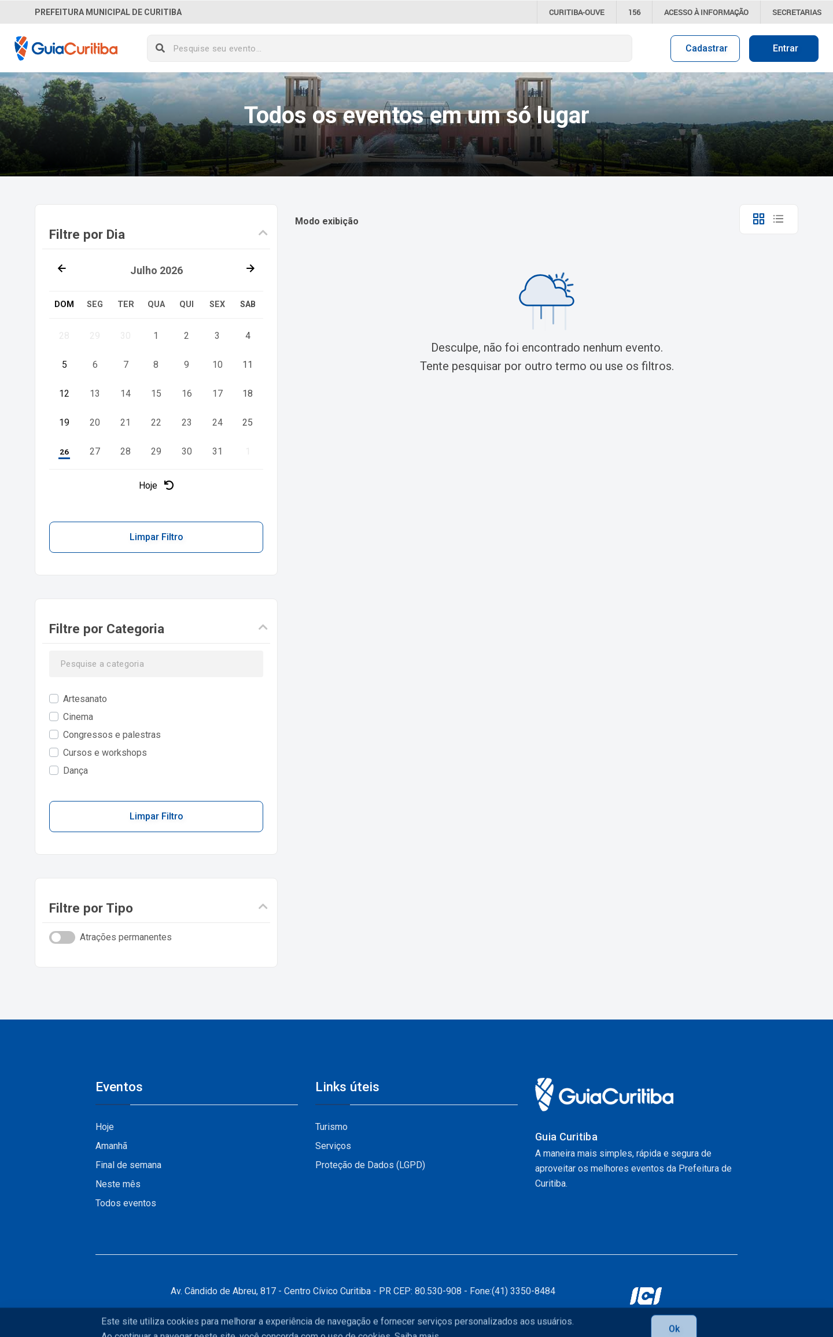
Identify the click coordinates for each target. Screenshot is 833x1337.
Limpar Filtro (156, 536)
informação (706, 12)
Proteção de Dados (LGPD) (370, 1164)
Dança (75, 770)
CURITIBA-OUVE (577, 12)
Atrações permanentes (126, 937)
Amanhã (111, 1145)
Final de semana (128, 1164)
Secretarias (796, 12)
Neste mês (118, 1184)
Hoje (156, 485)
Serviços (333, 1145)
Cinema (78, 716)
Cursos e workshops (105, 752)
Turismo (331, 1126)
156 (634, 12)
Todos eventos (125, 1203)
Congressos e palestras (112, 734)
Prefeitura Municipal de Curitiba (108, 12)
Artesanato (85, 698)
